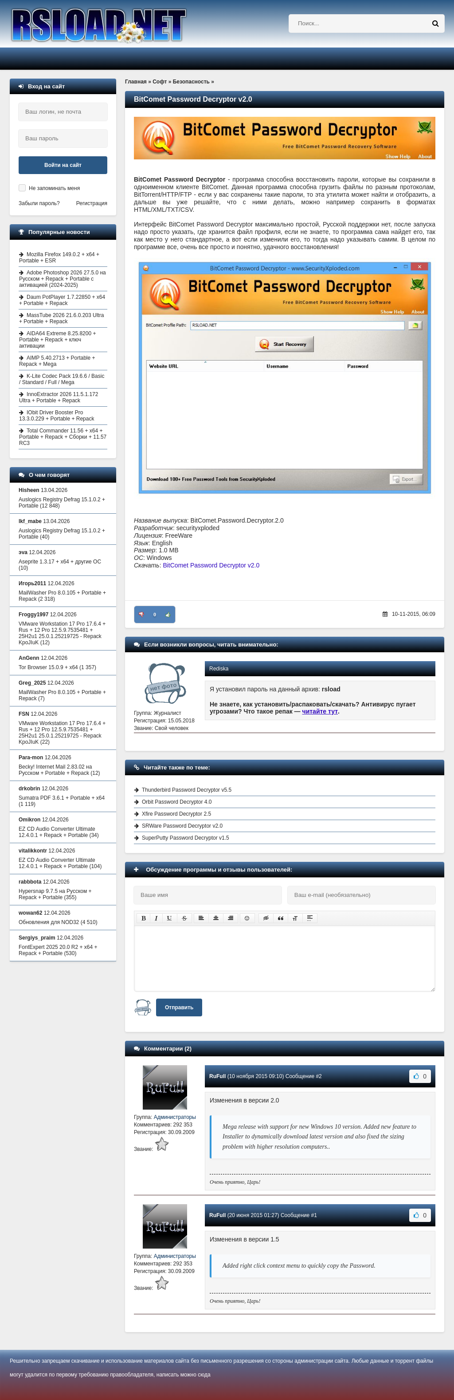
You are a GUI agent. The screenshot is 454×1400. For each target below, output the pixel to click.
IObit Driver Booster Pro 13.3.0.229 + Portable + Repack (56, 415)
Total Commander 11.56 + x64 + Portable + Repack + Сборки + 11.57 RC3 (62, 437)
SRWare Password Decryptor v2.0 (182, 826)
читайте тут (320, 711)
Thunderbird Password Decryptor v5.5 (186, 790)
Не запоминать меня (54, 188)
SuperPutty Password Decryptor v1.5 (185, 838)
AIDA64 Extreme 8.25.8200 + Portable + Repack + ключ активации (57, 339)
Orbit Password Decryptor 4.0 (176, 802)
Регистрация (91, 203)
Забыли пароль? (39, 203)
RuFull (217, 1076)
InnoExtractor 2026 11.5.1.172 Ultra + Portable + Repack (58, 397)
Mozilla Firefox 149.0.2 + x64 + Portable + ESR (59, 257)
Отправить (179, 1007)
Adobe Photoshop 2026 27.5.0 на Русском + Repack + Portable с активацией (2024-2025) (62, 279)
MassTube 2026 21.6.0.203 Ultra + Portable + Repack (61, 318)
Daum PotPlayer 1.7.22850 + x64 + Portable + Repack (62, 300)
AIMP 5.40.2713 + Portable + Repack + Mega (57, 361)
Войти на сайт (63, 165)
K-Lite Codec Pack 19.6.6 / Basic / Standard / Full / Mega (61, 379)
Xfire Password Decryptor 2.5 (176, 814)
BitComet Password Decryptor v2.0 (211, 565)
